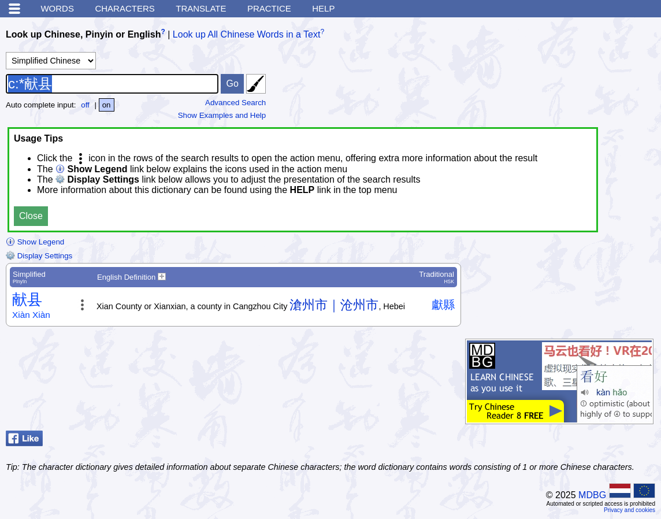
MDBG (592, 495)
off (85, 105)
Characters (124, 8)
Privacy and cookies (629, 510)
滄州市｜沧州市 (333, 305)
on (106, 105)
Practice (269, 8)
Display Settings (39, 255)
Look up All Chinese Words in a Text (247, 34)
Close (31, 216)
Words (57, 8)
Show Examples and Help (222, 115)
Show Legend (35, 242)
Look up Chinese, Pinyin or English (83, 34)
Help (323, 8)
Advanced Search (235, 102)
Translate (201, 8)
